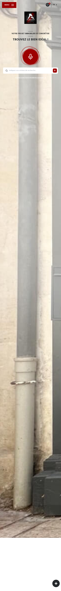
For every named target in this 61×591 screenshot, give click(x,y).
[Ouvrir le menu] (9, 5)
